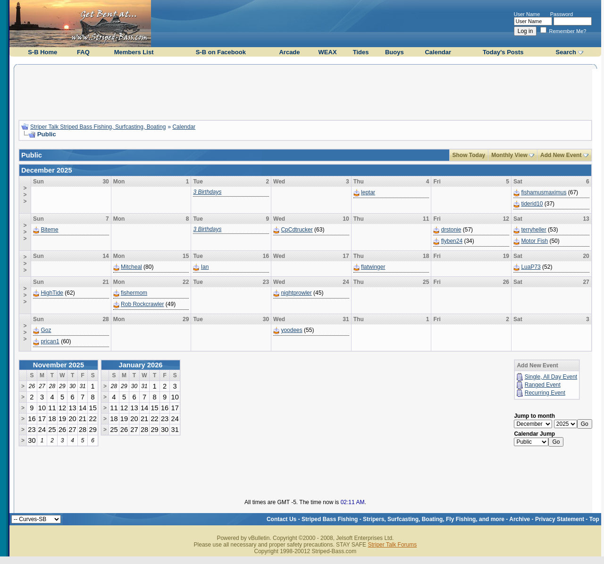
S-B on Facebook (221, 52)
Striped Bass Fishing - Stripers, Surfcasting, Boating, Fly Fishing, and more (403, 519)
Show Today (469, 155)
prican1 (50, 341)
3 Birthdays (207, 192)
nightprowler (296, 293)
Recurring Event (545, 393)
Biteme (49, 229)
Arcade (289, 52)
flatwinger (373, 267)
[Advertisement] (305, 91)
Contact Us (281, 519)
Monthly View (509, 155)
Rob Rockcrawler (142, 304)
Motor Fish (534, 241)
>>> (25, 195)
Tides (361, 52)
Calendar (438, 52)
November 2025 (58, 365)
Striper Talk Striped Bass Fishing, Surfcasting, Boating (98, 127)
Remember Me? (563, 31)
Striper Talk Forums (392, 544)
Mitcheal (131, 267)
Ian (205, 267)
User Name (527, 14)
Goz (46, 330)
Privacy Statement (559, 519)
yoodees (291, 330)
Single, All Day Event (551, 376)
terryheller (533, 229)
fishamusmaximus (543, 192)
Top (594, 519)
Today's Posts (503, 52)
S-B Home (42, 52)
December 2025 (46, 170)
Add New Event (560, 155)
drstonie (451, 229)
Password (561, 14)
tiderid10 (532, 203)
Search (566, 52)
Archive (519, 519)
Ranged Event (543, 385)
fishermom (134, 293)
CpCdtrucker (296, 229)
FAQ (83, 52)
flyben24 (451, 241)
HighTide (52, 293)
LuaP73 (530, 267)
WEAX (328, 52)
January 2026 (141, 365)
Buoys (394, 52)
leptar (368, 192)
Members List (134, 52)
